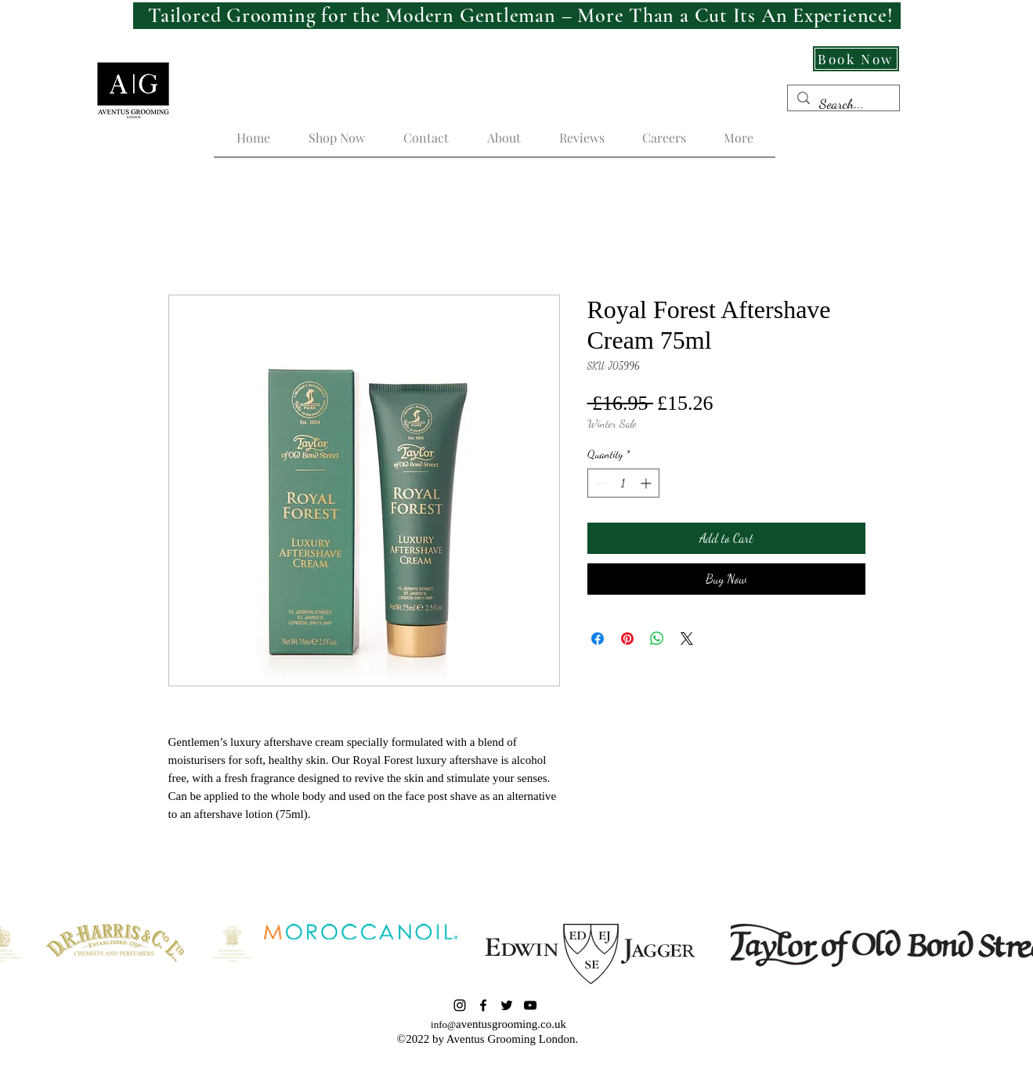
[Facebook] (483, 1005)
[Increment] (647, 483)
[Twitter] (507, 1005)
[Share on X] (686, 638)
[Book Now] (856, 58)
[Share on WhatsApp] (657, 638)
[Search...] (842, 104)
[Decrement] (599, 483)
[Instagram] (460, 1005)
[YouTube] (530, 1005)
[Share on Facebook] (597, 638)
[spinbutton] (623, 483)
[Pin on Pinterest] (627, 638)
